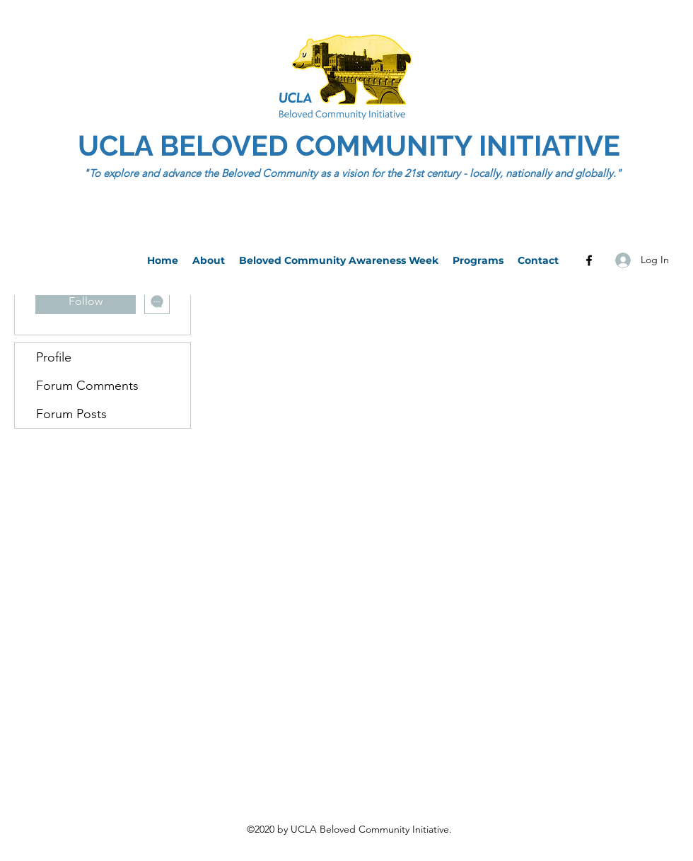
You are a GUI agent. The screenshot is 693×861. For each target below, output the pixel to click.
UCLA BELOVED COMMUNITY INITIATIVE (352, 145)
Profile (53, 357)
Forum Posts (71, 414)
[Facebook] (589, 260)
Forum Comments (87, 385)
